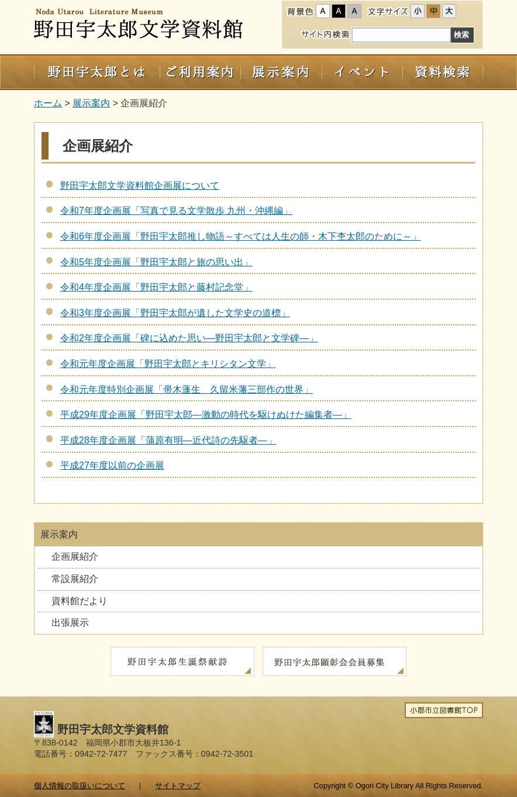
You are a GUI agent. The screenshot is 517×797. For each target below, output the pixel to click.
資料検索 (442, 72)
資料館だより (79, 601)
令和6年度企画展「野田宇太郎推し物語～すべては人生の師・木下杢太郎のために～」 (240, 236)
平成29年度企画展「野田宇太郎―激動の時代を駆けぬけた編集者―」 (205, 415)
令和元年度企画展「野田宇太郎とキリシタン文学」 (167, 364)
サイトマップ (178, 785)
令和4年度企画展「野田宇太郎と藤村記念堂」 (156, 287)
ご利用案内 (200, 72)
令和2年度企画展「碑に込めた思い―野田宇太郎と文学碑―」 (189, 338)
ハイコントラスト (339, 11)
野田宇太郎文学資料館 (139, 25)
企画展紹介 (74, 557)
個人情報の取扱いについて (79, 785)
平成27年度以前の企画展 (112, 465)
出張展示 (70, 623)
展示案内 (280, 72)
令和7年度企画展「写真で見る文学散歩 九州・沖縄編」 (176, 211)
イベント (362, 72)
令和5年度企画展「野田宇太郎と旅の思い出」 (156, 262)
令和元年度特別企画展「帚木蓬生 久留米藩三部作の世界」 (186, 389)
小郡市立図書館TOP (444, 710)
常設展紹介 (74, 579)
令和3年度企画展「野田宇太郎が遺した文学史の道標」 (175, 313)
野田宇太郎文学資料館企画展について (139, 185)
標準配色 (323, 11)
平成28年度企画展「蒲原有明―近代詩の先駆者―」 (168, 440)
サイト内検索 (325, 34)
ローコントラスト (354, 11)
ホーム (48, 103)
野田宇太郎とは (97, 72)
